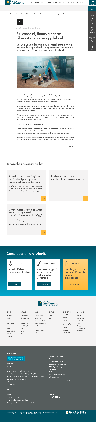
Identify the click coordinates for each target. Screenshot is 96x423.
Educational (52, 360)
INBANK (9, 337)
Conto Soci (38, 319)
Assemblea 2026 (40, 321)
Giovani (52, 313)
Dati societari (10, 364)
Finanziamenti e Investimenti (53, 322)
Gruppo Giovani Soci (40, 332)
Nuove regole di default (56, 362)
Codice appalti (53, 373)
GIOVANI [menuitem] (47, 2)
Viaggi (65, 328)
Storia (79, 316)
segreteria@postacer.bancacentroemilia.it (22, 404)
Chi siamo (80, 313)
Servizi (9, 334)
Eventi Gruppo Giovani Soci (67, 325)
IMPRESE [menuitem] (36, 2)
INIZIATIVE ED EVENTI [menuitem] (58, 2)
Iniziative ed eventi (67, 314)
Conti (8, 319)
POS (22, 334)
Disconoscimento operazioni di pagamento (61, 380)
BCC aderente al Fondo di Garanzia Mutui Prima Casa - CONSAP (26, 377)
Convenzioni (66, 333)
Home (18, 14)
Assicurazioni (11, 332)
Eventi (65, 321)
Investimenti (10, 327)
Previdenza (10, 329)
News (22, 14)
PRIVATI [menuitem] (31, 2)
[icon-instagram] (53, 398)
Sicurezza (9, 390)
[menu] (56, 3)
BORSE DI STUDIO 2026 (40, 325)
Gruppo (79, 327)
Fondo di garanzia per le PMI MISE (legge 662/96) (26, 374)
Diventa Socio (39, 316)
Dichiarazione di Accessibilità (57, 365)
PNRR (22, 332)
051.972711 (17, 398)
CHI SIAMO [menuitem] (71, 2)
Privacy (9, 367)
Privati (9, 313)
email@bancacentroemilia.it (19, 401)
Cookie (9, 369)
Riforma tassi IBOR (54, 378)
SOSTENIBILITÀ (79, 2)
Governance (80, 319)
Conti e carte (24, 316)
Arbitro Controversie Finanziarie (23, 380)
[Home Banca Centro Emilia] (15, 3)
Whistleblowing (53, 370)
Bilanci (79, 324)
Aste (8, 382)
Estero (22, 329)
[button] (92, 3)
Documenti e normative (81, 330)
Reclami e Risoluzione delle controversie (18, 372)
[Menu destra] (92, 8)
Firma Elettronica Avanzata (57, 375)
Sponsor (65, 331)
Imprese (23, 313)
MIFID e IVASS (11, 385)
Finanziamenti (11, 324)
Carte (8, 321)
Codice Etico (81, 321)
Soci (36, 313)
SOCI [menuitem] (42, 2)
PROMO (9, 316)
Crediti (39, 415)
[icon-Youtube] (56, 398)
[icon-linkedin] (60, 398)
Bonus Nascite (39, 329)
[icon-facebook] (49, 398)
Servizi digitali (25, 327)
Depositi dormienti (12, 387)
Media (65, 318)
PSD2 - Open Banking (55, 367)
